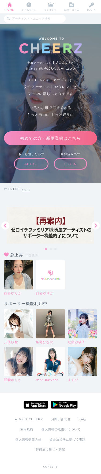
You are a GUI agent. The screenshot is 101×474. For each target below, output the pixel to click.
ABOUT (31, 164)
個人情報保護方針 (29, 439)
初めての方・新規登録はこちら (50, 138)
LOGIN (91, 9)
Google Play (64, 405)
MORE (26, 190)
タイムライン (29, 9)
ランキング (50, 9)
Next (96, 225)
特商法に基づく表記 (50, 449)
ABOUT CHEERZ (29, 419)
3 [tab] (55, 249)
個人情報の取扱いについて (61, 429)
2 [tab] (51, 249)
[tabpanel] (50, 225)
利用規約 (26, 429)
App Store (36, 405)
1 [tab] (46, 249)
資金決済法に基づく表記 (67, 439)
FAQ (82, 419)
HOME (9, 9)
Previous (5, 225)
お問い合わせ (61, 419)
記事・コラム (72, 9)
